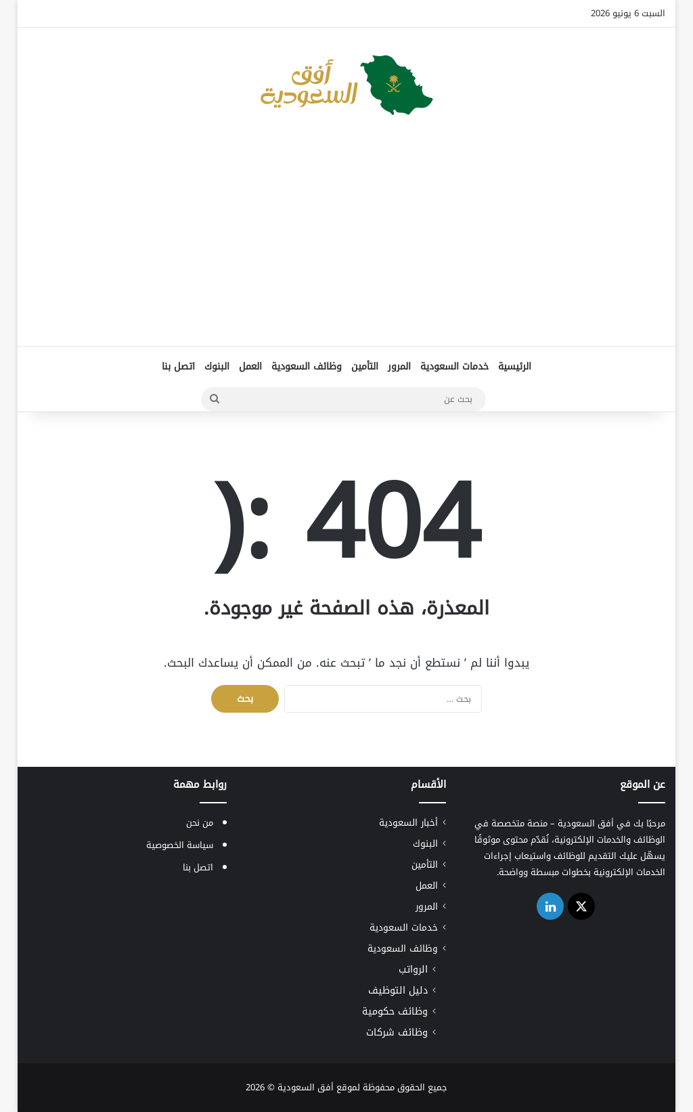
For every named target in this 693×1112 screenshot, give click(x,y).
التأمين (364, 366)
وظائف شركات (397, 1032)
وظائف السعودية (306, 366)
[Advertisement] (346, 237)
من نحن (199, 822)
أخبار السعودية (408, 823)
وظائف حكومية (395, 1011)
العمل (250, 366)
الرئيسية (514, 366)
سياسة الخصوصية (179, 845)
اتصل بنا (178, 366)
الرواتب (413, 969)
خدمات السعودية (454, 366)
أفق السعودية (305, 1087)
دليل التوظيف (398, 990)
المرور (399, 366)
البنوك (216, 366)
